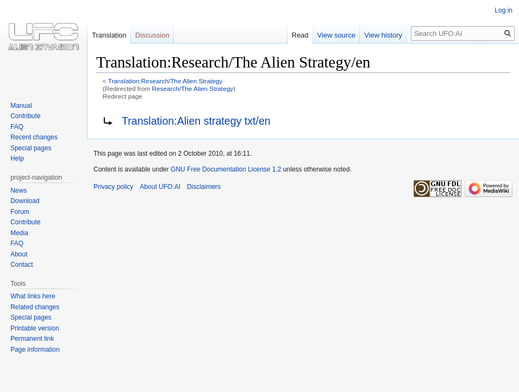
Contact (21, 264)
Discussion (152, 35)
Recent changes (34, 137)
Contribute (25, 116)
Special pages (30, 148)
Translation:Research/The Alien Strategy (165, 80)
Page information (35, 349)
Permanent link (32, 338)
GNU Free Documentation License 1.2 (226, 169)
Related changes (34, 307)
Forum (19, 212)
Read (300, 35)
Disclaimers (204, 187)
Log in (503, 10)
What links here (32, 296)
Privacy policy (113, 187)
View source (336, 35)
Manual (21, 105)
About (18, 254)
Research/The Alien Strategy (193, 88)
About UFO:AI (160, 187)
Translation (109, 35)
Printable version (34, 328)
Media (19, 233)
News (18, 190)
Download (24, 201)
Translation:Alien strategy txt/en (196, 121)
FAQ (16, 127)
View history (383, 35)
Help (17, 158)
